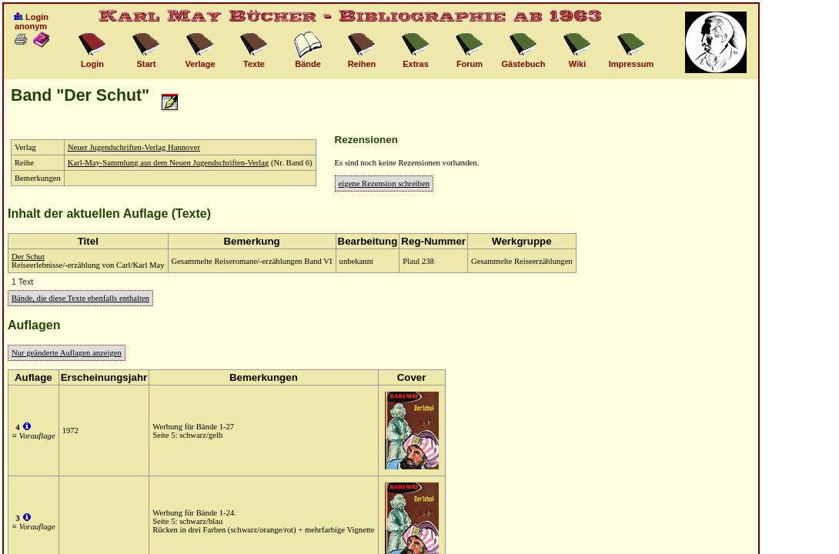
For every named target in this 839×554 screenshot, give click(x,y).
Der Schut (28, 256)
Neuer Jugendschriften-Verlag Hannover (134, 147)
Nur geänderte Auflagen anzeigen (67, 353)
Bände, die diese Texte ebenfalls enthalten (80, 298)
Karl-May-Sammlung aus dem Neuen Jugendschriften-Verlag (168, 163)
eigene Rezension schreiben (384, 183)
